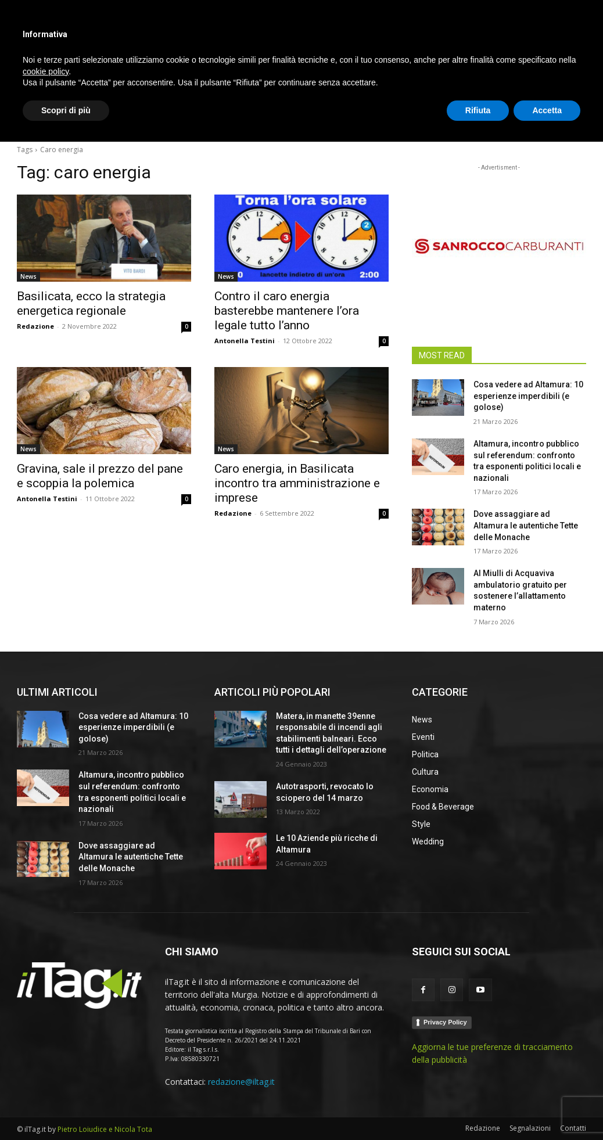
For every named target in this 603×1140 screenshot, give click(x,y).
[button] (572, 118)
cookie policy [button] (46, 1069)
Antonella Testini (244, 340)
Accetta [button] (547, 1108)
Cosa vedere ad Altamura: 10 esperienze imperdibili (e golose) (528, 396)
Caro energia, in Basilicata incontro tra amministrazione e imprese (297, 483)
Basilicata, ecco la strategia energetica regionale (91, 303)
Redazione (35, 326)
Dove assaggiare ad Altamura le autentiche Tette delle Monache (525, 525)
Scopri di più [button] (66, 1108)
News (28, 276)
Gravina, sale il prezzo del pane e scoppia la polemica (100, 476)
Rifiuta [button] (478, 1108)
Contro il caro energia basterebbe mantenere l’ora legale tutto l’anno (286, 310)
